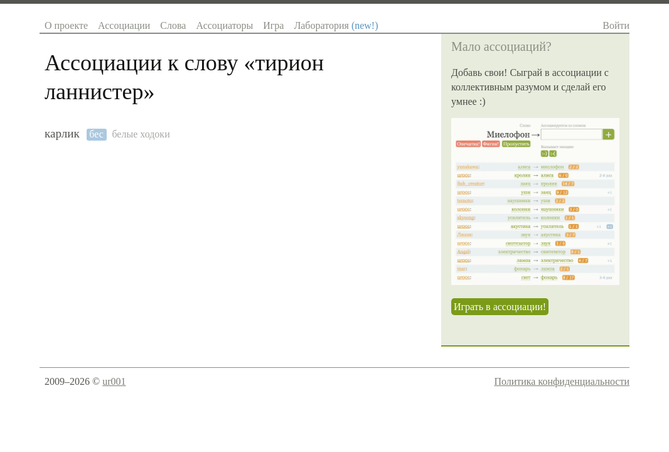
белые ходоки (140, 134)
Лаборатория (336, 25)
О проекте (66, 25)
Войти (615, 25)
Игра (273, 25)
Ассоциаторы (224, 25)
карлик (62, 133)
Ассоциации (124, 25)
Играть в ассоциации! (500, 306)
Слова (173, 25)
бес (96, 134)
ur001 (114, 381)
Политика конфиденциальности (561, 381)
